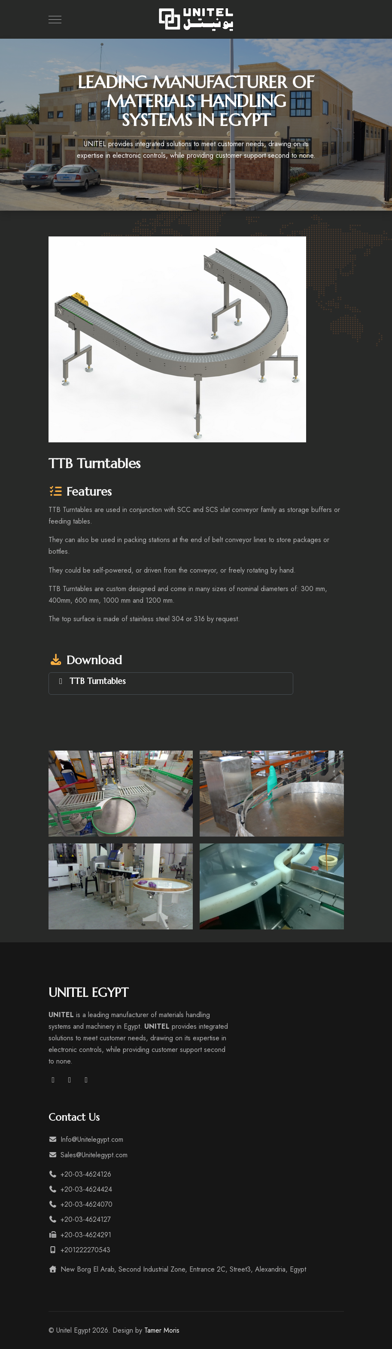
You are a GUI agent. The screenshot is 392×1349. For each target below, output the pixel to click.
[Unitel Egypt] (196, 19)
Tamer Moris (161, 1330)
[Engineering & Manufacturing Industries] (204, 199)
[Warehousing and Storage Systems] (173, 199)
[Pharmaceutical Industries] (219, 199)
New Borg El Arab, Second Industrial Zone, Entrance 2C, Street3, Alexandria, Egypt (177, 1269)
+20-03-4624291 (80, 1235)
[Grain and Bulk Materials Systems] (157, 199)
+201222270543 (79, 1250)
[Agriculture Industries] (250, 199)
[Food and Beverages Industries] (234, 199)
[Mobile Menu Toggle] (55, 19)
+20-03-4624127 (80, 1219)
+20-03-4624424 (80, 1189)
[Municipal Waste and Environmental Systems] (188, 199)
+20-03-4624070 (80, 1204)
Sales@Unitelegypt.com (88, 1155)
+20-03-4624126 (80, 1174)
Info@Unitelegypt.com (86, 1139)
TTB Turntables (98, 681)
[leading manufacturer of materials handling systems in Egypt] (142, 199)
